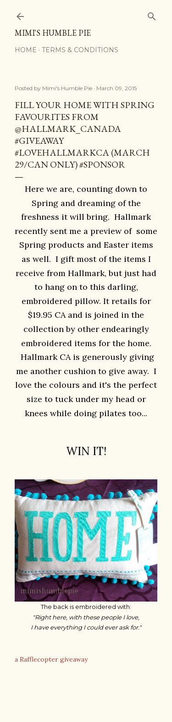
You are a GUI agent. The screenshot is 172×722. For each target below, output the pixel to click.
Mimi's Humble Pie (53, 32)
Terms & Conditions (80, 50)
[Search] (151, 14)
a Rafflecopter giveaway (51, 659)
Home (26, 50)
